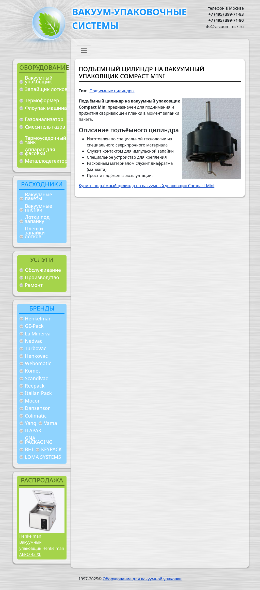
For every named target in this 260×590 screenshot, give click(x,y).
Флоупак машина (46, 108)
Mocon (33, 400)
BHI (29, 449)
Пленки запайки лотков (35, 232)
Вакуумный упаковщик (39, 79)
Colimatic (35, 415)
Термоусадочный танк (45, 140)
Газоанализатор (44, 119)
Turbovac (35, 348)
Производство (42, 277)
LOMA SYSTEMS (43, 457)
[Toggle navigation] (84, 50)
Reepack (34, 385)
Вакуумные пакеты (38, 196)
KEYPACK (51, 449)
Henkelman (38, 318)
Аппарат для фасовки (40, 151)
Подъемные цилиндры (111, 91)
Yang (30, 423)
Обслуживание (43, 270)
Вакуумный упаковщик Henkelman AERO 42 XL (41, 548)
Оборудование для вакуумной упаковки (142, 579)
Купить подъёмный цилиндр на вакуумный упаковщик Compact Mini (146, 185)
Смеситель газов (45, 126)
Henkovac (36, 356)
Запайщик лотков (46, 89)
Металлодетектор (46, 161)
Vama (50, 423)
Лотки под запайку (37, 219)
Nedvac (33, 341)
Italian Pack (38, 393)
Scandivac (36, 378)
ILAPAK (33, 430)
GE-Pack (34, 326)
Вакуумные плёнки (38, 208)
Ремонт (34, 285)
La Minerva (38, 333)
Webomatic (38, 363)
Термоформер (42, 100)
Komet (32, 370)
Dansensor (37, 408)
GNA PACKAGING (39, 440)
